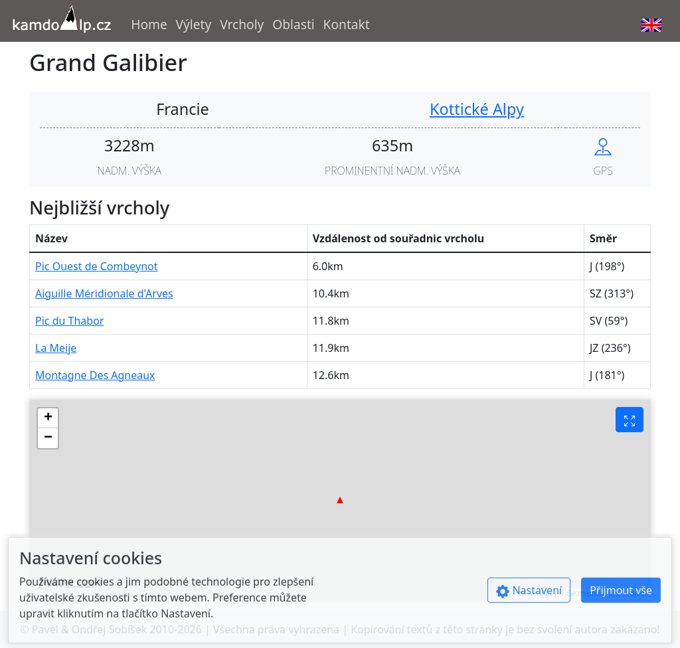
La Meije (55, 348)
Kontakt (346, 24)
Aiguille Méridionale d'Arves (104, 293)
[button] (340, 500)
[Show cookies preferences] (534, 596)
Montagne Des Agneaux (95, 375)
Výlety (194, 24)
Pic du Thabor (69, 320)
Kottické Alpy (477, 109)
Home (149, 24)
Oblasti (293, 24)
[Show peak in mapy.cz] (603, 145)
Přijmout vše (621, 597)
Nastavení (529, 597)
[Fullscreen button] (629, 419)
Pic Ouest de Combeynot (96, 266)
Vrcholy (242, 24)
